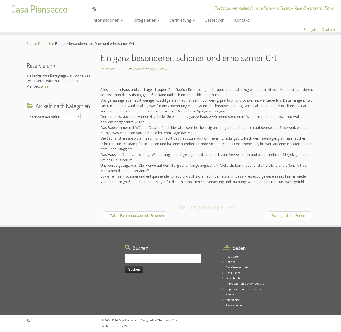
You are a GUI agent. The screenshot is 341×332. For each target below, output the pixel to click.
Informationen (107, 20)
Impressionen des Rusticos (243, 289)
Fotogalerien (146, 20)
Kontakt (241, 20)
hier (47, 86)
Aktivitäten (233, 256)
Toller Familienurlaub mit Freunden (135, 215)
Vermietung (182, 20)
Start (30, 43)
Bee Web (124, 326)
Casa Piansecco (39, 9)
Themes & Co (166, 320)
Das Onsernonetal (237, 267)
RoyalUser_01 (159, 69)
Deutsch (328, 29)
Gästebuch (214, 20)
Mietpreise (233, 300)
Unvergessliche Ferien (290, 215)
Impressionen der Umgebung (245, 283)
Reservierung (234, 305)
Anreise (231, 262)
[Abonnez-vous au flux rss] (95, 9)
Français (310, 29)
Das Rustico (233, 273)
